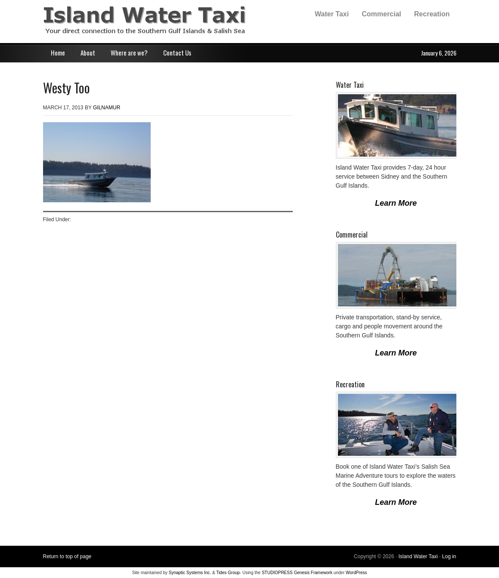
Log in (449, 556)
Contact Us (177, 52)
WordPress (356, 572)
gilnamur (106, 108)
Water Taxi (332, 14)
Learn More (396, 203)
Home (58, 52)
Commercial (381, 14)
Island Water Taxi (129, 21)
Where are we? (129, 52)
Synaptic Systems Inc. (190, 572)
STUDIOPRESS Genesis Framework (297, 572)
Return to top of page (67, 556)
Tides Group (228, 572)
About (88, 52)
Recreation (432, 14)
